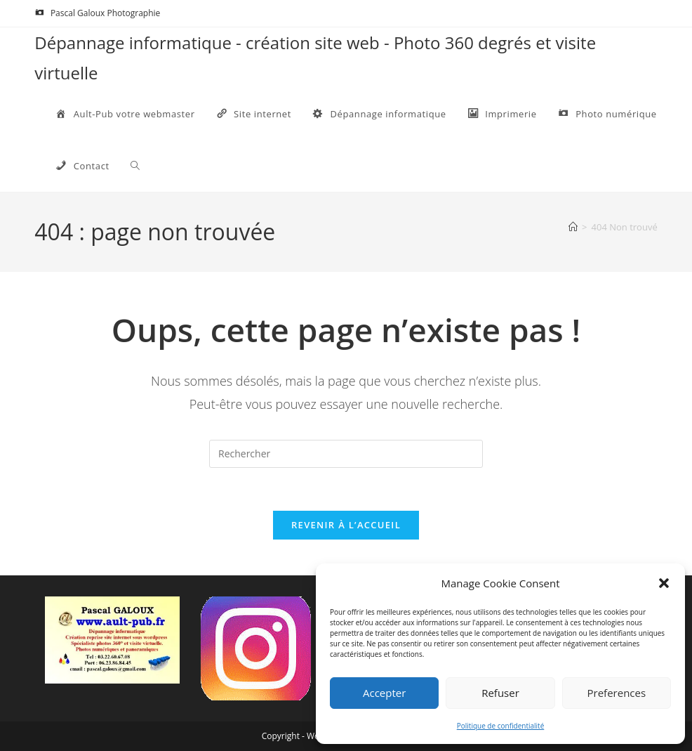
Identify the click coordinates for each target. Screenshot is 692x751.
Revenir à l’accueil (346, 524)
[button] (664, 583)
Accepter (384, 693)
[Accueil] (573, 227)
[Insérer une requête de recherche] (346, 454)
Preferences (616, 693)
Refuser (500, 693)
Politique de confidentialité (501, 726)
